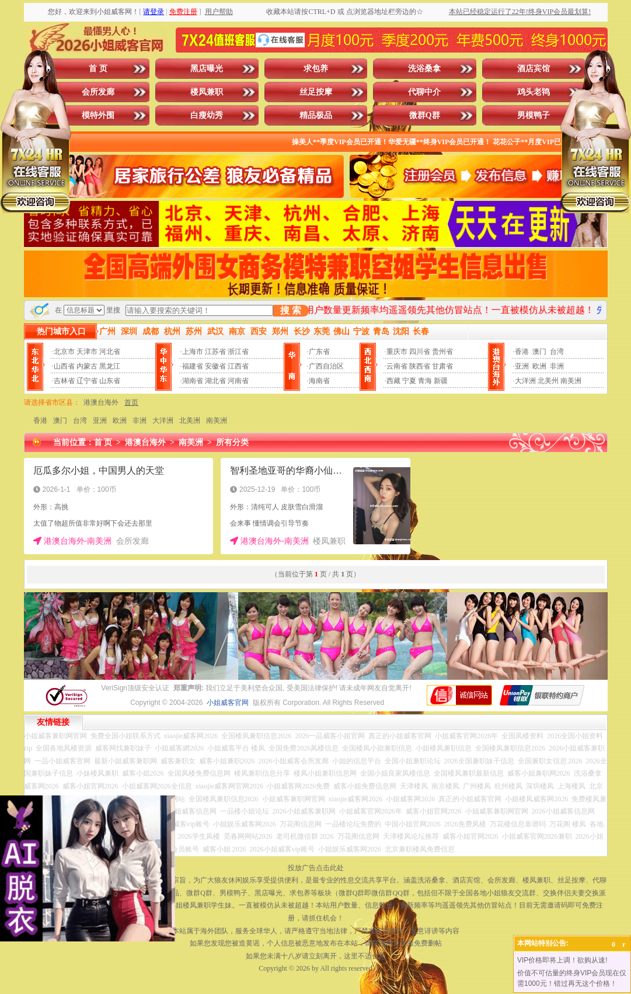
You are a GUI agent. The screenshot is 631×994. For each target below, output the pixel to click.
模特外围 (98, 115)
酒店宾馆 (533, 68)
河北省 (109, 351)
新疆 (441, 381)
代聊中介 (424, 92)
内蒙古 (86, 366)
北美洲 (189, 420)
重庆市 (396, 351)
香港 (522, 351)
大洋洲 (525, 381)
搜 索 (290, 310)
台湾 (557, 351)
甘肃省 (442, 366)
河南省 (238, 381)
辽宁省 (86, 381)
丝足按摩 (315, 92)
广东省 (319, 351)
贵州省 (442, 351)
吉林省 (64, 381)
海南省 (319, 381)
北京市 (64, 351)
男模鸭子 (533, 115)
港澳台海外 (100, 402)
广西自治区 (326, 366)
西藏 (393, 381)
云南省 (396, 366)
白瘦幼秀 (206, 115)
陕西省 (419, 366)
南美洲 (570, 381)
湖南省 (192, 381)
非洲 (557, 366)
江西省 (238, 366)
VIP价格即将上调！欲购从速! (562, 960)
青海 (425, 381)
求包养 (316, 68)
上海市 (192, 351)
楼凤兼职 (206, 92)
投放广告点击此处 (316, 868)
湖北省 (215, 381)
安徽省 (215, 366)
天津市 (86, 351)
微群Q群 (424, 115)
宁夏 (409, 381)
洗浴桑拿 (424, 68)
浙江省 (238, 351)
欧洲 (539, 366)
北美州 (548, 381)
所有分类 (232, 442)
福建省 (192, 366)
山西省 (64, 366)
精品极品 (315, 115)
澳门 (539, 351)
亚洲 (522, 366)
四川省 (419, 351)
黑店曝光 (206, 68)
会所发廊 (98, 92)
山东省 (109, 381)
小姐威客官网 (228, 702)
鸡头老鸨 (533, 92)
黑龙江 (109, 366)
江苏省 (215, 351)
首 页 (98, 68)
